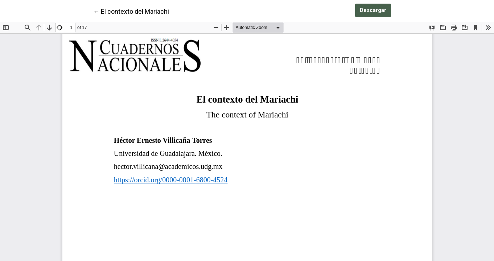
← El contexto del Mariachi (131, 11)
